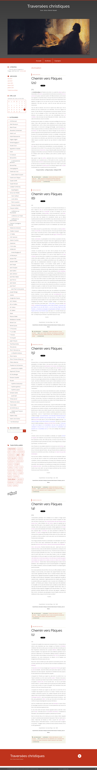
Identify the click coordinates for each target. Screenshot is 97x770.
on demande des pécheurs (15, 161)
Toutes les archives (13, 90)
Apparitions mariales (15, 148)
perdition (49, 333)
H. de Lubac (13, 246)
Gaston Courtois (14, 240)
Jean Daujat (13, 264)
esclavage (39, 740)
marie (9, 473)
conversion (11, 455)
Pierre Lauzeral (15, 202)
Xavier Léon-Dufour (15, 418)
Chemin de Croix (14, 171)
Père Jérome (13, 347)
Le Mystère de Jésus (16, 353)
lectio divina (11, 479)
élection (43, 178)
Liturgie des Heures (15, 298)
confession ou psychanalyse (14, 219)
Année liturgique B (16, 252)
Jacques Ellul (13, 258)
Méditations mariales (15, 319)
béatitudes (11, 482)
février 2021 (11, 85)
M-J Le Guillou (13, 304)
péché (9, 476)
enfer (45, 333)
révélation (19, 470)
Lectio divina (14, 199)
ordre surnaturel (48, 334)
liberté (20, 458)
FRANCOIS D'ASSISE (15, 228)
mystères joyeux (15, 390)
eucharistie (21, 452)
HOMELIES (13, 249)
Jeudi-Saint (14, 396)
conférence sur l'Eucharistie (14, 212)
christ (9, 485)
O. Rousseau (13, 328)
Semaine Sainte (14, 393)
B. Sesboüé (13, 155)
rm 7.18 (47, 738)
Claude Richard (14, 184)
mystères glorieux (15, 386)
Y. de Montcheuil (14, 422)
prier (9, 452)
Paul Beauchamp (14, 344)
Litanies (12, 295)
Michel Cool (13, 322)
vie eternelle (55, 333)
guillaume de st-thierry (58, 488)
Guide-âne (12, 243)
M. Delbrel (12, 310)
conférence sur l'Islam (17, 216)
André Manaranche (15, 136)
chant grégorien (14, 168)
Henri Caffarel (15, 196)
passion (20, 449)
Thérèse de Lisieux (15, 402)
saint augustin (35, 490)
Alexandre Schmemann (16, 130)
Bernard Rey (13, 165)
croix (21, 467)
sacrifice (34, 181)
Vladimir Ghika (13, 415)
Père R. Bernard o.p (15, 350)
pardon (15, 485)
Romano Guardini (15, 205)
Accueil (38, 61)
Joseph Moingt (13, 292)
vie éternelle (11, 470)
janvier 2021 (11, 87)
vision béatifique (57, 334)
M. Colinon (12, 307)
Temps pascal (13, 399)
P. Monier (12, 335)
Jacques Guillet (13, 261)
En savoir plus (65, 768)
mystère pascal (49, 180)
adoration (20, 479)
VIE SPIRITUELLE (14, 408)
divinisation (48, 178)
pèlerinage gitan (12, 458)
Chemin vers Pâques (15, 177)
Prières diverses (14, 362)
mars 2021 (10, 83)
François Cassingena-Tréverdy (14, 224)
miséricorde (19, 461)
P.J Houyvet (13, 338)
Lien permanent (36, 177)
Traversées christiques (48, 6)
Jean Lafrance (13, 274)
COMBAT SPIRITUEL (15, 187)
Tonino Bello (13, 405)
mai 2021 (10, 78)
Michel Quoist (13, 325)
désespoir (52, 738)
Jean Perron (13, 280)
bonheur (16, 476)
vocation (39, 181)
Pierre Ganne (13, 356)
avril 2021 (10, 81)
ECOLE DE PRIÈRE (14, 193)
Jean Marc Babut (14, 277)
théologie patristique (50, 616)
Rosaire (12, 380)
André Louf (13, 133)
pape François (13, 341)
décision (53, 178)
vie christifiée (40, 180)
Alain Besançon (14, 124)
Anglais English (13, 139)
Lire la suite (23, 71)
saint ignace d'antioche (37, 334)
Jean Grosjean (13, 267)
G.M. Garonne (13, 237)
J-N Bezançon (13, 255)
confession (19, 482)
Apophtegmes (15, 190)
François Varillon (14, 208)
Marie (11, 313)
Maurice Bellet (13, 316)
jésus (15, 473)
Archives (48, 61)
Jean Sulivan (13, 283)
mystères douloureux (16, 383)
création (10, 467)
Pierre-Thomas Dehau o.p (16, 359)
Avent (11, 152)
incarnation (43, 615)
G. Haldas (12, 234)
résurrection (11, 449)
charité (20, 473)
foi (22, 455)
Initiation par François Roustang (16, 411)
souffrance (11, 461)
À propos (58, 61)
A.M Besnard (13, 121)
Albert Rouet (13, 127)
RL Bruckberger (14, 374)
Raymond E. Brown (15, 371)
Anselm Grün (13, 145)
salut (18, 455)
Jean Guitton (13, 271)
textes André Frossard (17, 174)
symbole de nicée (52, 490)
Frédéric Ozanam (14, 231)
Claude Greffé (13, 180)
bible (14, 452)
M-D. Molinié (13, 301)
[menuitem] (38, 60)
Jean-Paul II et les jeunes (17, 289)
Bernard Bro (13, 158)
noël (16, 467)
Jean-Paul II (13, 286)
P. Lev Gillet (13, 332)
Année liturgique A (14, 142)
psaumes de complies (17, 368)
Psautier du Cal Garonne (16, 365)
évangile (17, 464)
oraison (10, 464)
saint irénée (49, 488)
